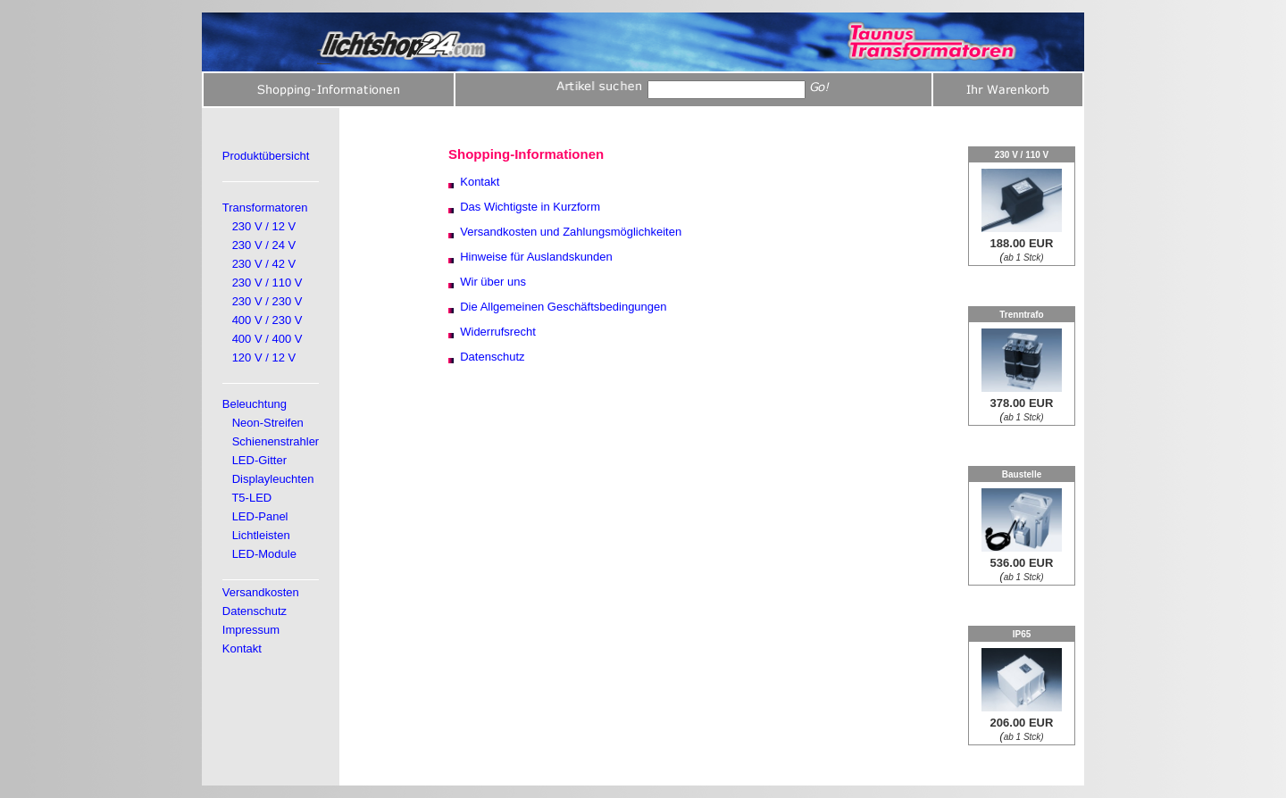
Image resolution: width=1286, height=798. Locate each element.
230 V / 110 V (267, 282)
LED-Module (264, 554)
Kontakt (242, 648)
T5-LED (251, 497)
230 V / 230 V (267, 301)
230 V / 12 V (264, 226)
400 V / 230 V (267, 320)
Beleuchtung (254, 404)
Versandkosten (260, 592)
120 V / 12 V (264, 357)
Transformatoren (265, 207)
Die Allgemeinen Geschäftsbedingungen (563, 306)
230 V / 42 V (264, 263)
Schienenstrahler (276, 441)
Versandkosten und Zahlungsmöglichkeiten (570, 231)
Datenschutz (254, 611)
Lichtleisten (261, 535)
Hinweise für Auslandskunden (536, 256)
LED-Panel (260, 516)
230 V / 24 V (264, 245)
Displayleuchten (273, 479)
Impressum (251, 629)
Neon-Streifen (268, 422)
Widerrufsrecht (498, 331)
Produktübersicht (266, 155)
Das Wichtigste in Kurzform (530, 206)
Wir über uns (493, 281)
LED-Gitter (259, 460)
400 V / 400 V (267, 338)
